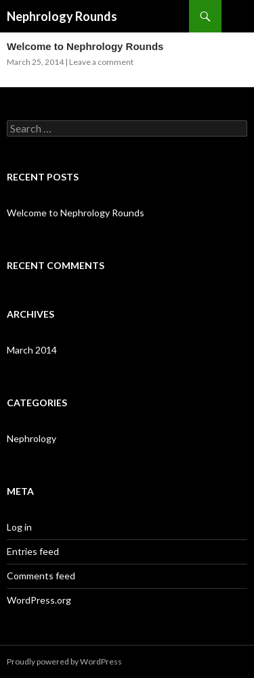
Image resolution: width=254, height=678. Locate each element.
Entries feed (33, 551)
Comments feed (41, 575)
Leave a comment (101, 62)
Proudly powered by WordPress (64, 661)
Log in (19, 527)
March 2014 (32, 350)
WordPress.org (39, 600)
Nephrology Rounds (62, 16)
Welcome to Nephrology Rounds (85, 46)
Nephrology (31, 438)
